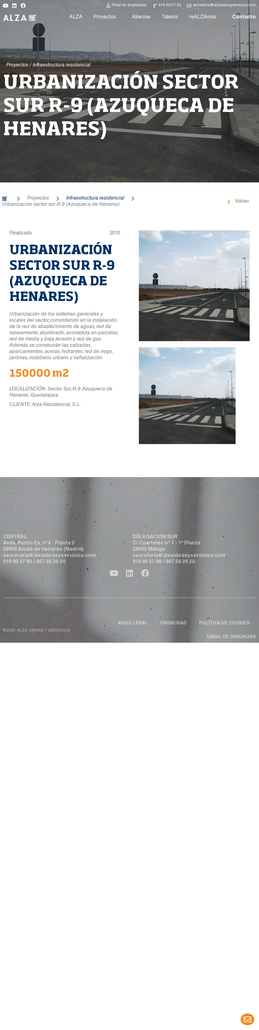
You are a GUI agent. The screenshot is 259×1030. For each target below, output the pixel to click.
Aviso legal (133, 642)
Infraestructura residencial (76, 198)
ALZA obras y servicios (43, 649)
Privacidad (173, 642)
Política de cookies (224, 642)
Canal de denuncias (231, 655)
